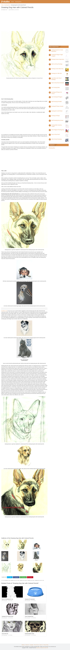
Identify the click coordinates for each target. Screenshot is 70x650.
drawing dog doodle (23, 580)
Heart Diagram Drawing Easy (57, 129)
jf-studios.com (4, 310)
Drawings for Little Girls (56, 73)
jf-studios (5, 1)
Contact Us (27, 644)
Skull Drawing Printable (56, 101)
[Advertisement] (24, 21)
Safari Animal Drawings (56, 139)
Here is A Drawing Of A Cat (7, 599)
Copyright (31, 644)
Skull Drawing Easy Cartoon (57, 120)
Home (12, 1)
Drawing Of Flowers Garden (57, 106)
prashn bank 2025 (45, 647)
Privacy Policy (45, 644)
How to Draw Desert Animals (57, 82)
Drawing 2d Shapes (55, 115)
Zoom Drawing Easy (29, 616)
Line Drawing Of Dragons (56, 96)
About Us (41, 644)
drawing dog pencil (31, 580)
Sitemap (23, 644)
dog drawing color (6, 580)
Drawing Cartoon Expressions (57, 59)
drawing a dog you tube (15, 580)
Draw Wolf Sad (5, 633)
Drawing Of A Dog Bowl (30, 599)
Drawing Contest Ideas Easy (57, 68)
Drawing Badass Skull (29, 633)
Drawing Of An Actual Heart (7, 616)
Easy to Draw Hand (55, 134)
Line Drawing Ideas (55, 87)
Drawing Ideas (18, 1)
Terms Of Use (36, 644)
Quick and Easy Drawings (56, 64)
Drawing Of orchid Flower (57, 111)
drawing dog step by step (39, 580)
